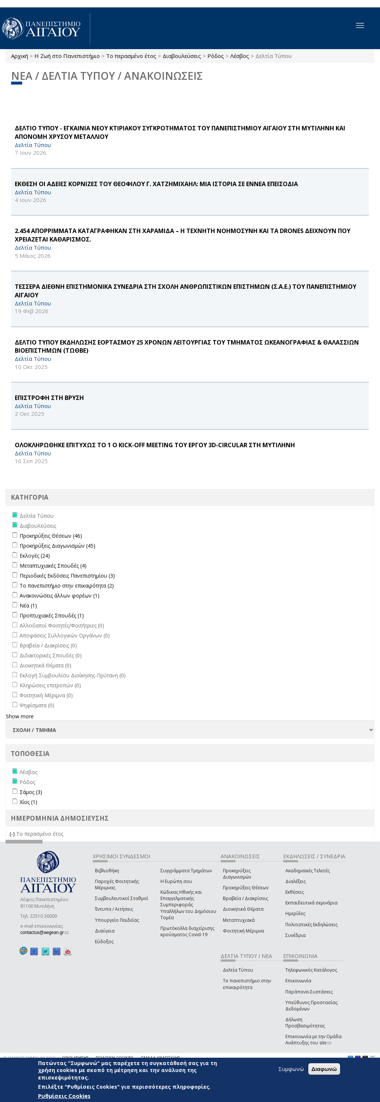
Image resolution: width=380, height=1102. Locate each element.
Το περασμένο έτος (131, 55)
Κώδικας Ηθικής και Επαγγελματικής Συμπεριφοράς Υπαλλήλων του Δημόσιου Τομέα (188, 905)
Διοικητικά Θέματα (243, 909)
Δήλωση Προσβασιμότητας (305, 1022)
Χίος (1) (28, 801)
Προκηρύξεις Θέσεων (245, 887)
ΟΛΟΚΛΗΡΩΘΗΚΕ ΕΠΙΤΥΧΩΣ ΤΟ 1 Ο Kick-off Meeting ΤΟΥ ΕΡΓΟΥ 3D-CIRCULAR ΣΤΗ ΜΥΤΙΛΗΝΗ (155, 445)
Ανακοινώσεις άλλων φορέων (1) (59, 595)
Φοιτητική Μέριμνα (243, 931)
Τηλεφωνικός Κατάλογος (311, 970)
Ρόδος (215, 55)
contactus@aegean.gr (44, 932)
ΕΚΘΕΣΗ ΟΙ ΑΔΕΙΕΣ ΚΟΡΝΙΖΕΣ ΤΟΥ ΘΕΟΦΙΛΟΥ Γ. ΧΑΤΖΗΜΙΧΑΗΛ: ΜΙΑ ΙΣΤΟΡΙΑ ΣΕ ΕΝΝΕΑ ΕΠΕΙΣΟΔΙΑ (156, 184)
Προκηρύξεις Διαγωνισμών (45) (57, 545)
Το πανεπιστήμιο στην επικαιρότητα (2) (67, 585)
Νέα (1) (28, 605)
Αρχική (19, 55)
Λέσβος (239, 55)
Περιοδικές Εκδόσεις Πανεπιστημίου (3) (67, 575)
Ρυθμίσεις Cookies (64, 1095)
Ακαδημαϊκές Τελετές (307, 870)
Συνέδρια (295, 935)
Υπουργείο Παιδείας (117, 920)
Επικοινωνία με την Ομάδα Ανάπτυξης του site (313, 1039)
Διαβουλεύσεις (182, 55)
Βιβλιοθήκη (107, 870)
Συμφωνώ (291, 1068)
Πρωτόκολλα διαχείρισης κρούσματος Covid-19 (187, 931)
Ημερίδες (295, 913)
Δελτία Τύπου (238, 970)
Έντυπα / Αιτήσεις (114, 909)
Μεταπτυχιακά (239, 920)
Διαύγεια (105, 931)
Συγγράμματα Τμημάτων (186, 870)
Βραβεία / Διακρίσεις (245, 898)
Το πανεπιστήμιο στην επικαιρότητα (247, 984)
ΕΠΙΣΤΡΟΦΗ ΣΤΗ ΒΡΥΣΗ (49, 398)
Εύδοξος (104, 941)
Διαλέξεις (295, 881)
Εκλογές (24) (35, 555)
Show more (20, 716)
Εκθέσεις (294, 892)
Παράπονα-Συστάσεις (309, 992)
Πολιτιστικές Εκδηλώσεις (311, 924)
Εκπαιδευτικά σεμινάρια (311, 903)
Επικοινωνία (298, 981)
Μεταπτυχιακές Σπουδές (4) (53, 565)
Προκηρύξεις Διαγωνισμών (237, 873)
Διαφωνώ (324, 1069)
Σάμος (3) (31, 791)
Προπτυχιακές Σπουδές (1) (52, 615)
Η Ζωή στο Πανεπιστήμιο (67, 55)
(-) (13, 833)
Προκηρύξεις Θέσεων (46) (51, 535)
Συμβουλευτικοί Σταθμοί (121, 898)
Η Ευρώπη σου (176, 881)
